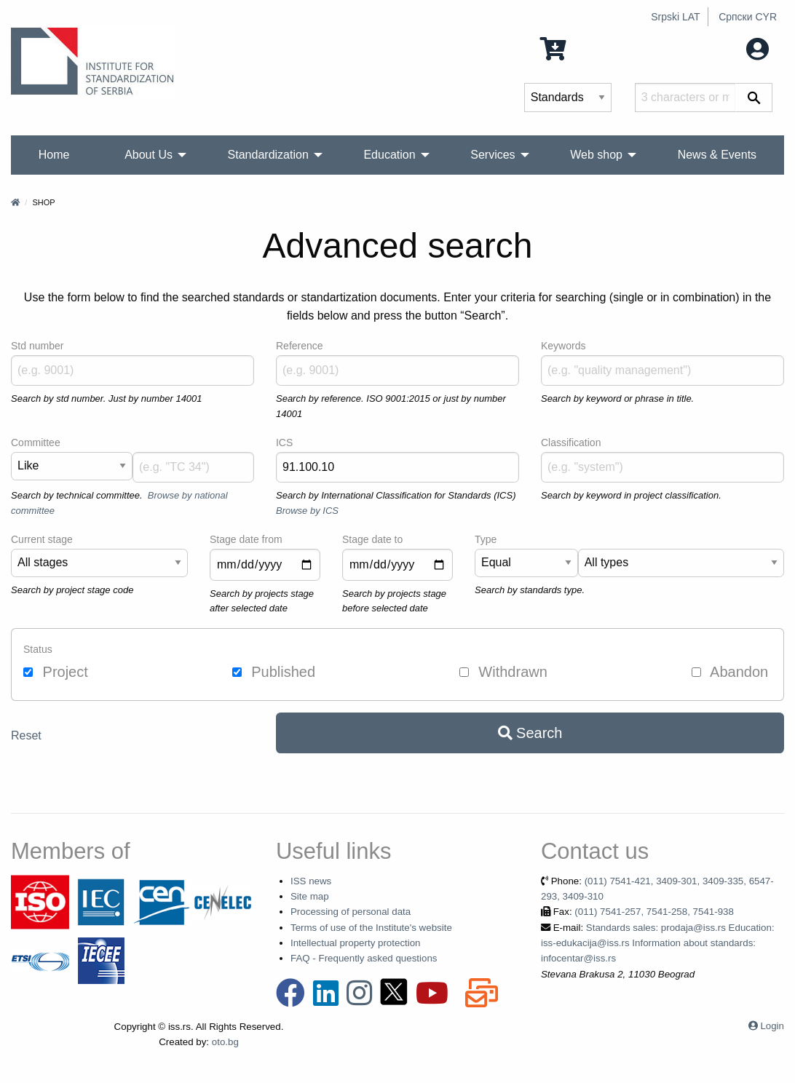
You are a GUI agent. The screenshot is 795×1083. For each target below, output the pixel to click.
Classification (571, 442)
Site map (309, 896)
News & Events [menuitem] (717, 154)
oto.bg (225, 1041)
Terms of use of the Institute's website (371, 927)
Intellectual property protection (355, 942)
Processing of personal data (350, 911)
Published (273, 672)
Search (530, 733)
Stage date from (246, 539)
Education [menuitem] (389, 154)
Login (772, 1025)
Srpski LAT (675, 17)
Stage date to (372, 539)
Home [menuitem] (54, 154)
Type (486, 539)
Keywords (563, 346)
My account (724, 47)
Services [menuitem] (492, 154)
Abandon (730, 672)
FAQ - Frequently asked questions (364, 958)
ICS (284, 442)
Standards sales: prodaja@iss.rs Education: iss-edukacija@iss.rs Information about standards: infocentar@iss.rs (658, 943)
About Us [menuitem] (148, 154)
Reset (26, 735)
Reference (299, 346)
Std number (37, 346)
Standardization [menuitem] (268, 154)
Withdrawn (503, 672)
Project (55, 672)
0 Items (576, 47)
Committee (35, 442)
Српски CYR (748, 17)
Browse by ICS (307, 510)
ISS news (310, 881)
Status (37, 649)
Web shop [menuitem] (596, 154)
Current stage (42, 539)
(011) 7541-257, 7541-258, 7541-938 (654, 911)
